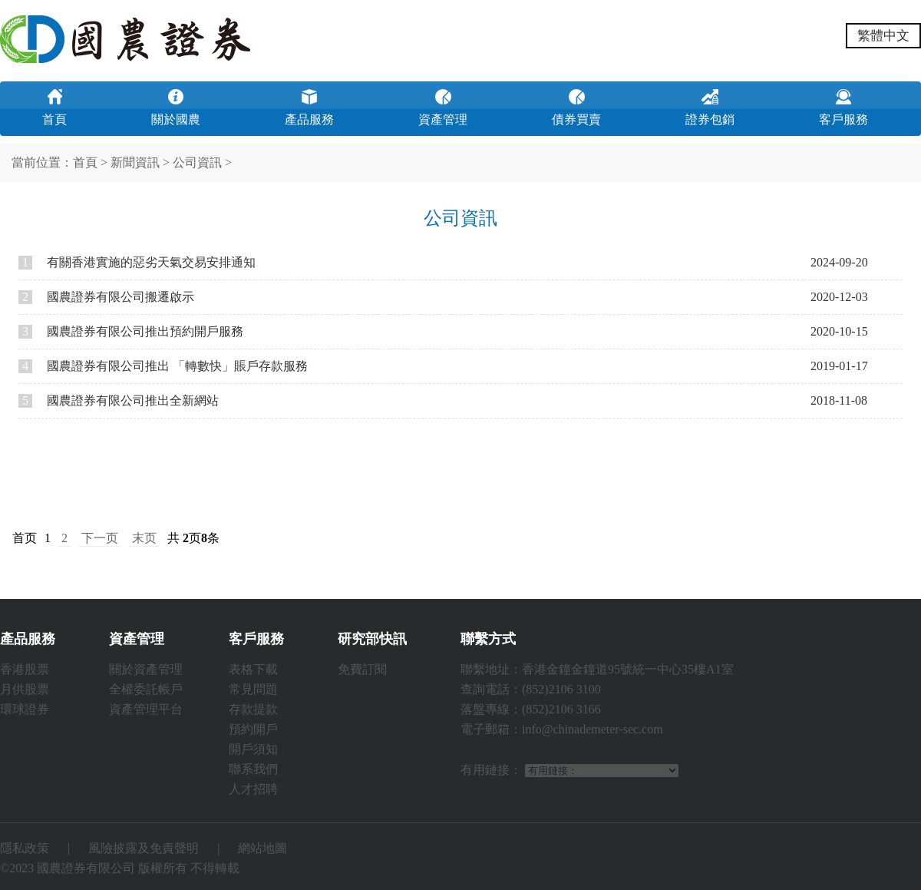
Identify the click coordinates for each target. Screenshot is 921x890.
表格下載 (253, 669)
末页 (144, 537)
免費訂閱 (362, 669)
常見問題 (253, 689)
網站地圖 (262, 848)
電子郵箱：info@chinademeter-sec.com (561, 729)
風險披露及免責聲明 (143, 848)
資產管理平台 (146, 709)
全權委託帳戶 (146, 689)
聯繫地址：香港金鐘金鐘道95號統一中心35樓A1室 (597, 669)
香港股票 (24, 669)
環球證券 (24, 709)
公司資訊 (197, 162)
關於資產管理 (146, 669)
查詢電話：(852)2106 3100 (530, 689)
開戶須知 (253, 749)
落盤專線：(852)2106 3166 (530, 709)
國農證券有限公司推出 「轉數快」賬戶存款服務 (163, 365)
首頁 (85, 162)
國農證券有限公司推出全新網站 (118, 400)
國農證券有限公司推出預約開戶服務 (130, 331)
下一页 (99, 537)
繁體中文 (883, 35)
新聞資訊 (135, 162)
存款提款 (253, 709)
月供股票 (24, 689)
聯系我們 (253, 769)
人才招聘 (253, 789)
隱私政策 (24, 848)
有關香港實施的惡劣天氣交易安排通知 (137, 262)
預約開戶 (253, 729)
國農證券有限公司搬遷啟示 (106, 296)
